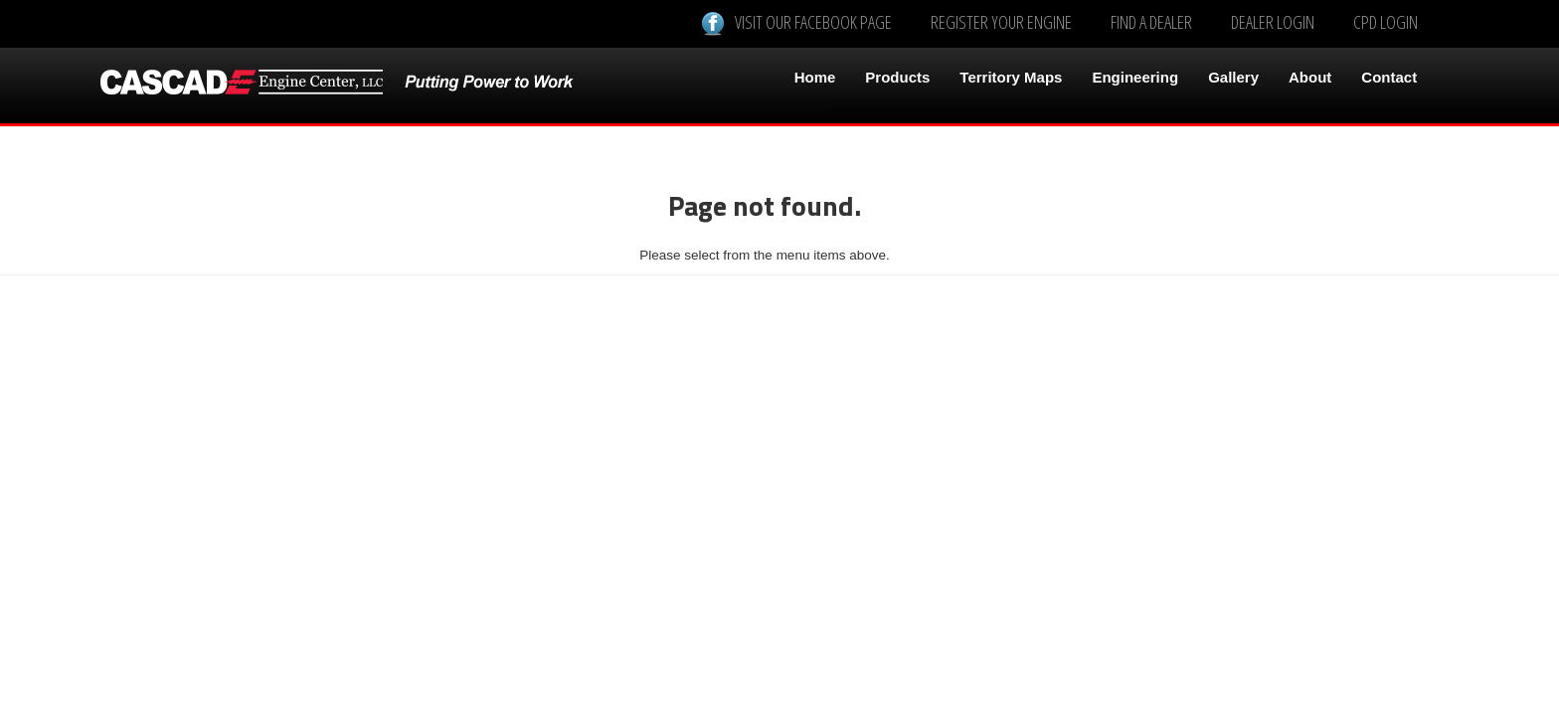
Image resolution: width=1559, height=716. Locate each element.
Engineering (1135, 77)
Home (815, 77)
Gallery (1233, 77)
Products (897, 77)
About (1310, 77)
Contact (1389, 77)
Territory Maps (1010, 77)
